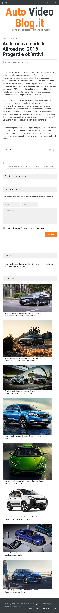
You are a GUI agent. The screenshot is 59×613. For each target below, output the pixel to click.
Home (4, 38)
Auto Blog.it (29, 17)
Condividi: (7, 150)
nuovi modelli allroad (15, 166)
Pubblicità (28, 608)
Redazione (45, 608)
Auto (10, 38)
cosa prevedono (49, 166)
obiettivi (37, 166)
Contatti (54, 608)
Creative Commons (36, 605)
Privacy (36, 608)
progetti (28, 166)
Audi (16, 38)
